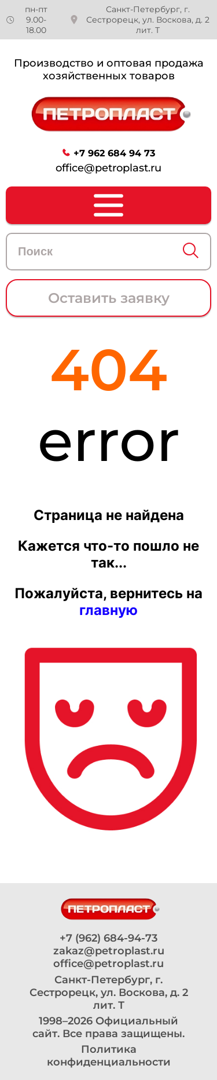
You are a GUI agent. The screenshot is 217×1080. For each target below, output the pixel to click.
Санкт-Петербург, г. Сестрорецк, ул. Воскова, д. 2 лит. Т (147, 19)
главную (108, 610)
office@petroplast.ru (108, 168)
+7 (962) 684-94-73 (108, 938)
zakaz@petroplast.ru (108, 950)
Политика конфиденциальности (109, 1055)
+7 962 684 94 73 (114, 153)
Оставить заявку (109, 298)
